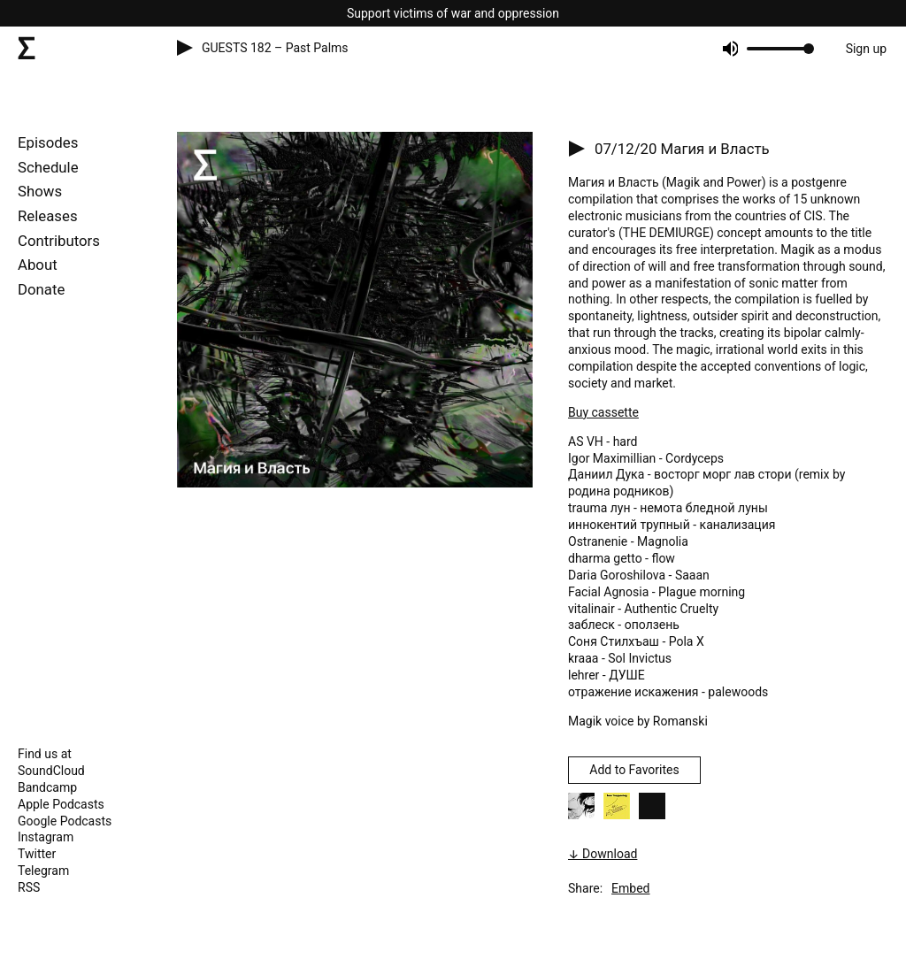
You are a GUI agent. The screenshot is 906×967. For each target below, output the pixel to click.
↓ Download (602, 854)
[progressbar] (777, 48)
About (38, 264)
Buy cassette (603, 412)
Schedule (48, 167)
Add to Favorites (634, 770)
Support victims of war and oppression (453, 13)
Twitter (37, 854)
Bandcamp (47, 787)
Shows (40, 191)
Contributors (59, 240)
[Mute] (729, 48)
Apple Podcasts (61, 804)
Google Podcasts (64, 821)
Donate (41, 289)
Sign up (866, 49)
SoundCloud (51, 771)
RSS (29, 887)
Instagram (45, 837)
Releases (48, 216)
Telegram (43, 870)
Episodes (48, 142)
